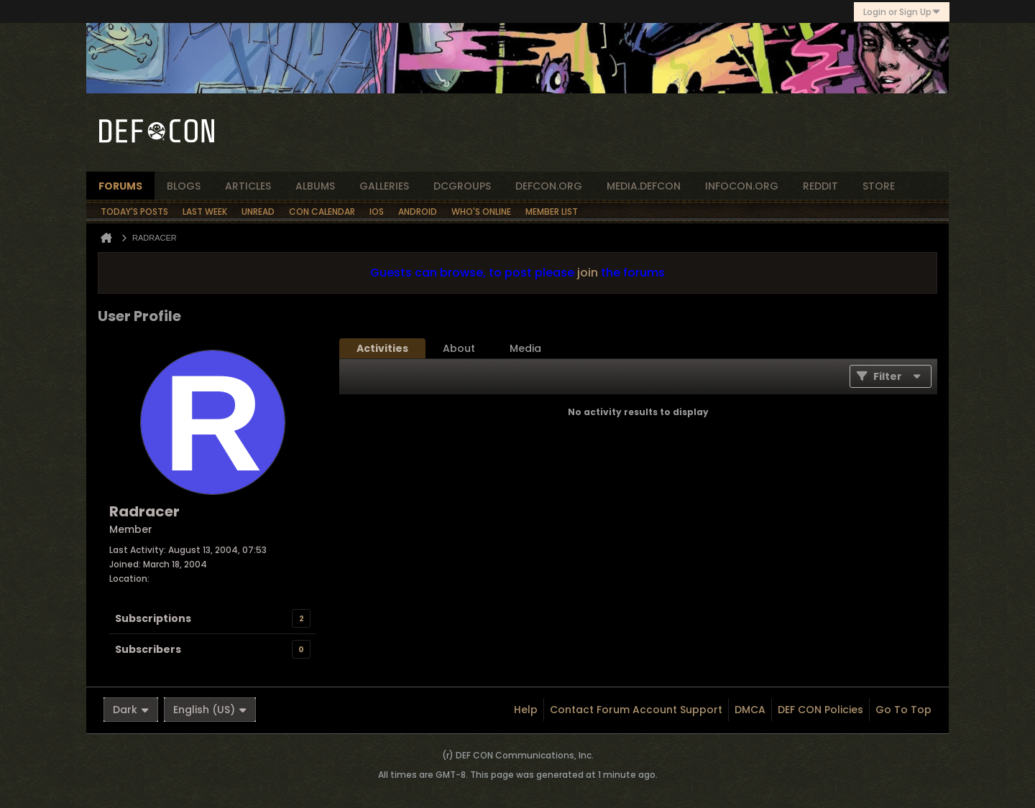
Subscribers (148, 649)
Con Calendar (322, 211)
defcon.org (548, 186)
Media (525, 348)
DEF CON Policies (820, 709)
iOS (376, 211)
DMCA (750, 709)
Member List (551, 211)
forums (120, 186)
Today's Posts (134, 211)
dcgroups (462, 186)
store (878, 186)
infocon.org (741, 186)
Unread (258, 211)
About (459, 348)
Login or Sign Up (901, 12)
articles (248, 186)
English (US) (210, 709)
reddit (820, 186)
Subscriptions (153, 618)
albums (315, 186)
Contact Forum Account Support (636, 709)
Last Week (205, 211)
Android (417, 211)
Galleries (384, 186)
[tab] (382, 348)
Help (526, 709)
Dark (131, 709)
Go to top (903, 709)
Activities (382, 348)
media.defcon (644, 186)
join (587, 272)
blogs (184, 186)
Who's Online (481, 211)
